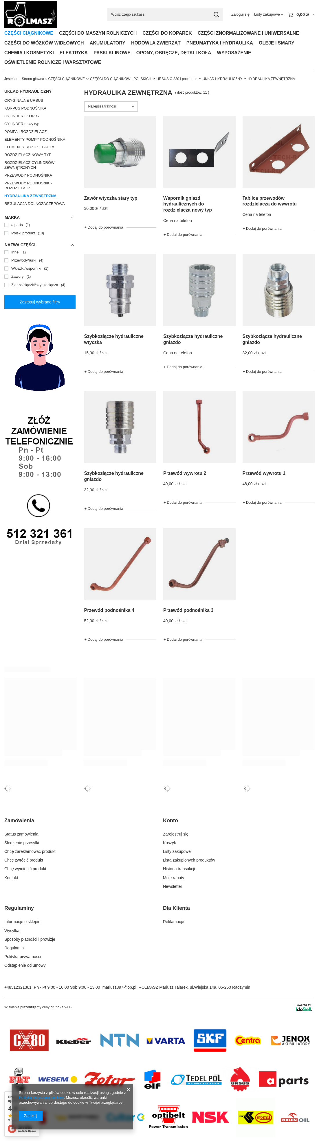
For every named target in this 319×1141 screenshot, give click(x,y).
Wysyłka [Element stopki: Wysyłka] (11, 930)
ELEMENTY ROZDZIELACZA (29, 147)
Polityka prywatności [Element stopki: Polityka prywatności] (22, 956)
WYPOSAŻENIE (234, 52)
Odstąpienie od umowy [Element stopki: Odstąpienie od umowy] (24, 965)
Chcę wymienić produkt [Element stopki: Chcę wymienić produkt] (25, 868)
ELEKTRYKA (74, 52)
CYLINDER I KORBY (22, 116)
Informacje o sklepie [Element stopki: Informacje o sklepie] (22, 921)
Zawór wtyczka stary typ (111, 198)
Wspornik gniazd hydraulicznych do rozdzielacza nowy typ (187, 204)
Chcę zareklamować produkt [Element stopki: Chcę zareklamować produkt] (30, 851)
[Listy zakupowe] (268, 14)
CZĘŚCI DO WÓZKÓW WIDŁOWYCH (44, 42)
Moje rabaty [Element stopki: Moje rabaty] (173, 877)
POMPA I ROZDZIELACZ (25, 131)
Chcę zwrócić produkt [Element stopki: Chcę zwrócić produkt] (23, 860)
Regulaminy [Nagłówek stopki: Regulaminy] (19, 908)
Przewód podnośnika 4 (109, 610)
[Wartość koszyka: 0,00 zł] (301, 14)
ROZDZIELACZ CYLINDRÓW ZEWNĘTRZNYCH (29, 165)
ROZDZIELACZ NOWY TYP (28, 155)
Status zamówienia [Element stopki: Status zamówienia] (21, 834)
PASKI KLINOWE (112, 52)
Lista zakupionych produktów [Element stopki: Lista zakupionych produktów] (189, 860)
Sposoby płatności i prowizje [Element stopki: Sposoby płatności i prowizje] (29, 939)
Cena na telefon (177, 220)
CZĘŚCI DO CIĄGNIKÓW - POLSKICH (120, 79)
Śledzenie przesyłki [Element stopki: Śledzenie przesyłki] (21, 842)
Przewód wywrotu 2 (184, 473)
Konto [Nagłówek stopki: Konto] (170, 820)
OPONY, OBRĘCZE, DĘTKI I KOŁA (173, 52)
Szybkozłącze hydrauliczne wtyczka (114, 339)
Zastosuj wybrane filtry (40, 302)
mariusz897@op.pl (119, 987)
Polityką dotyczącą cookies (41, 1097)
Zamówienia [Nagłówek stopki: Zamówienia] (19, 820)
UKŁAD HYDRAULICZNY (223, 79)
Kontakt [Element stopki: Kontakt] (11, 877)
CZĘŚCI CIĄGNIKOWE (28, 33)
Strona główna (33, 79)
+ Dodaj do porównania (104, 227)
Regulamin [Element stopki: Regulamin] (14, 948)
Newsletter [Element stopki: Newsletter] (172, 886)
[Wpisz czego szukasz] (165, 14)
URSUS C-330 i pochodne (176, 79)
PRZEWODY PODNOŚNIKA (28, 175)
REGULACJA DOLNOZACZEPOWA (34, 203)
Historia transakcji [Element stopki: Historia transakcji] (179, 868)
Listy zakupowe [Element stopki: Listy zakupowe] (177, 851)
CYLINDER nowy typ (21, 124)
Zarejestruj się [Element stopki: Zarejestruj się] (175, 834)
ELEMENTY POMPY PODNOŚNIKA (34, 139)
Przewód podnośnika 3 (188, 610)
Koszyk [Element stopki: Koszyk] (169, 842)
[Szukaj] (216, 14)
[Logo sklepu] (30, 14)
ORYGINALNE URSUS (23, 100)
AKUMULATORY (107, 42)
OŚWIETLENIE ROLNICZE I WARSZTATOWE (52, 62)
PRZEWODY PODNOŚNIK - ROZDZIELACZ (28, 185)
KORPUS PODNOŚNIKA (25, 108)
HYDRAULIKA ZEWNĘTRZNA (30, 196)
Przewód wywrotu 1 (264, 473)
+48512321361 (18, 987)
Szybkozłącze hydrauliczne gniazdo (193, 339)
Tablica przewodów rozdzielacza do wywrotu (270, 201)
